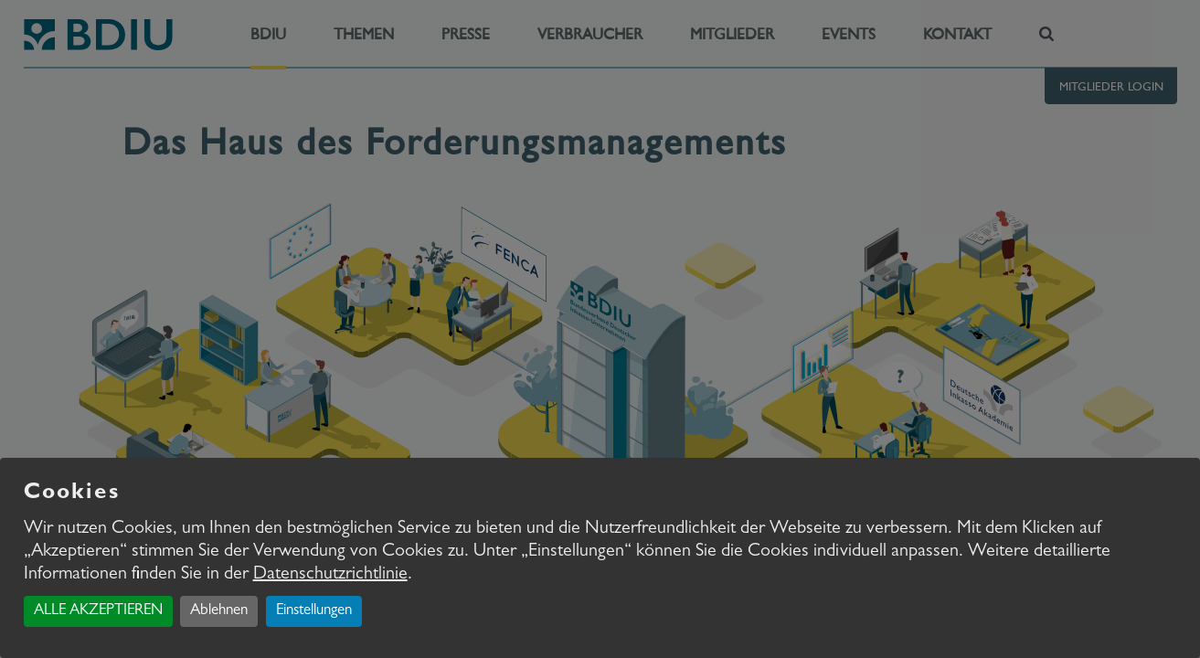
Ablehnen (219, 611)
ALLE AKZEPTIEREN (98, 611)
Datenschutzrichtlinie (330, 575)
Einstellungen (314, 611)
